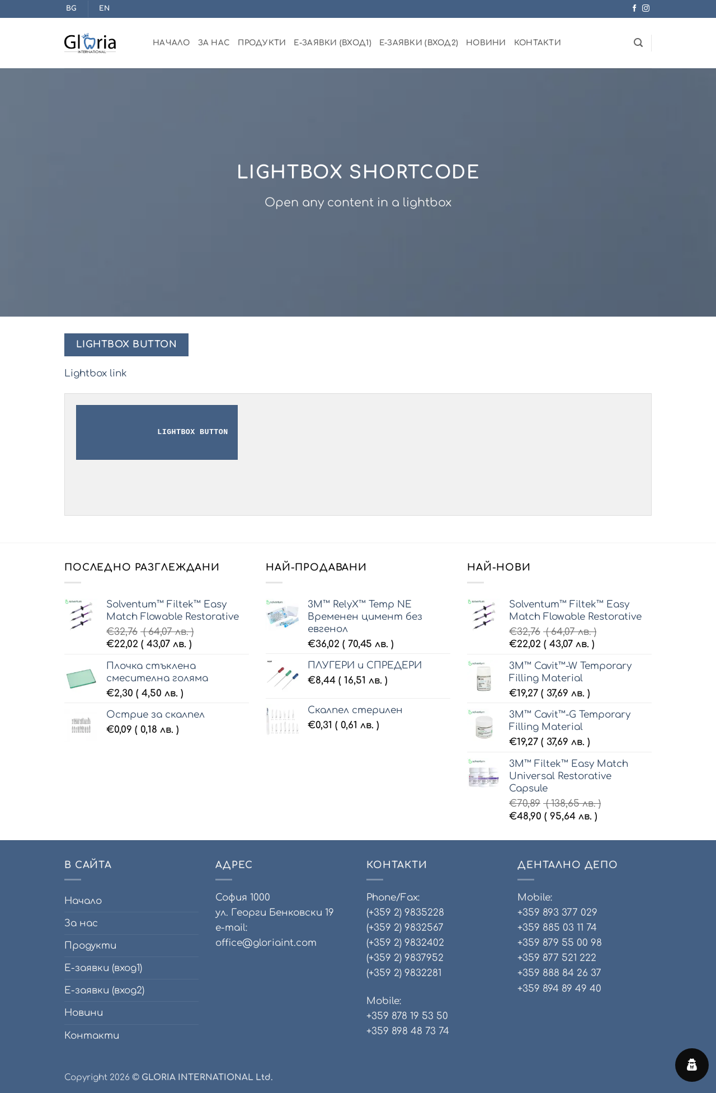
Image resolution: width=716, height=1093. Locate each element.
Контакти (537, 43)
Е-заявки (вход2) (418, 43)
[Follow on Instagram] (645, 8)
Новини (486, 43)
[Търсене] (638, 43)
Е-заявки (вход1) (332, 43)
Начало (171, 43)
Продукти (262, 43)
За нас (214, 43)
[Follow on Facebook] (634, 8)
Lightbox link (95, 373)
